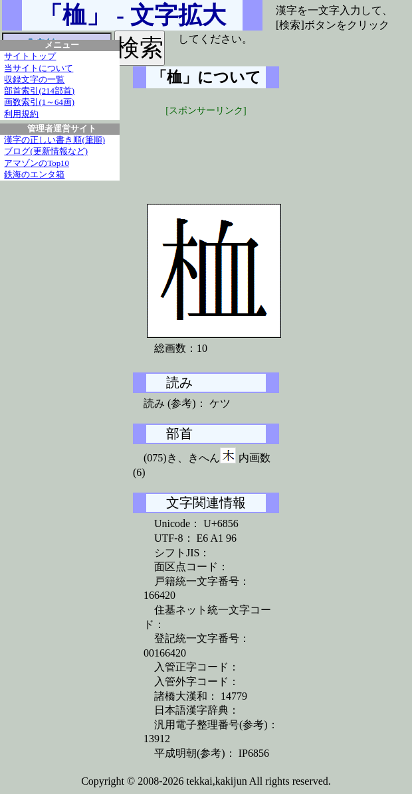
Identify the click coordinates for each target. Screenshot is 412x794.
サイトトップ (30, 56)
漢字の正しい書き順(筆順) (54, 140)
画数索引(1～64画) (39, 102)
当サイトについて (38, 68)
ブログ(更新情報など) (46, 151)
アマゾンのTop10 (36, 163)
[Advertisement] (232, 151)
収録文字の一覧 (34, 79)
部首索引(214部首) (39, 91)
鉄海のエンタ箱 (34, 174)
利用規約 (21, 114)
